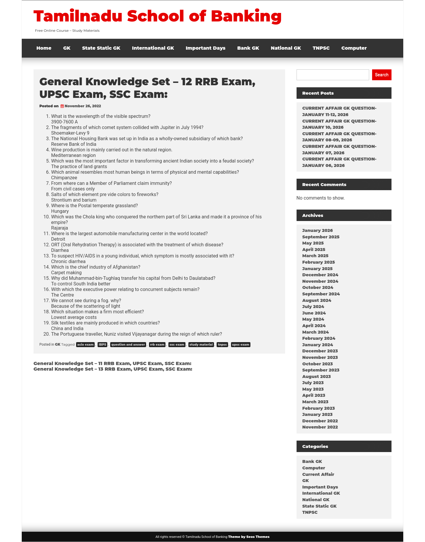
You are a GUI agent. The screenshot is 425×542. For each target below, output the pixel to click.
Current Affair (318, 474)
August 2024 (316, 300)
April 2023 (313, 395)
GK (67, 48)
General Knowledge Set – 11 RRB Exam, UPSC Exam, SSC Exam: (112, 363)
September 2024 (321, 294)
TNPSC (321, 48)
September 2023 (320, 370)
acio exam (85, 345)
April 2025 (313, 249)
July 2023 (313, 382)
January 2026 (317, 230)
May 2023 (313, 389)
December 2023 (320, 351)
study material (201, 345)
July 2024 (313, 306)
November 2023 (320, 357)
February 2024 (318, 338)
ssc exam (177, 345)
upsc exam (240, 345)
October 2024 (317, 287)
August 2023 (316, 376)
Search (382, 74)
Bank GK (248, 48)
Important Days (205, 48)
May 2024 (313, 319)
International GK (153, 48)
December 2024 (320, 274)
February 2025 (318, 262)
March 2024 (315, 332)
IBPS (102, 345)
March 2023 (315, 401)
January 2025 (317, 268)
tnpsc (222, 345)
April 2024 (314, 325)
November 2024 (320, 281)
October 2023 (317, 364)
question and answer (128, 345)
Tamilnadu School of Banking (158, 15)
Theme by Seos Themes (249, 537)
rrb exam (157, 345)
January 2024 (317, 344)
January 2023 (317, 414)
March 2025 (315, 255)
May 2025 (313, 243)
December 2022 (320, 421)
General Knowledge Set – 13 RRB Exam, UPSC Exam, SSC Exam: (113, 369)
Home (43, 48)
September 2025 (320, 237)
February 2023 (318, 408)
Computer (354, 48)
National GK (286, 48)
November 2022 (320, 427)
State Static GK (101, 48)
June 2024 (314, 313)
